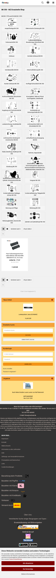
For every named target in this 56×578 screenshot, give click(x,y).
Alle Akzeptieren (28, 563)
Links (3, 463)
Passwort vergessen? (9, 371)
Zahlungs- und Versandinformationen (12, 456)
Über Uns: (28, 515)
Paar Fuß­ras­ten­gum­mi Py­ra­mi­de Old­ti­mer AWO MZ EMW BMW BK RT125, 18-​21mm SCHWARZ (14, 256)
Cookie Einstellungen (7, 467)
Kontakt (3, 442)
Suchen (28, 335)
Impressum (4, 438)
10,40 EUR (28, 318)
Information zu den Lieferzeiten (10, 449)
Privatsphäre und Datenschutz (10, 460)
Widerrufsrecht (5, 446)
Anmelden (28, 364)
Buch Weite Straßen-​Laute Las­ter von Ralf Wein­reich (28, 392)
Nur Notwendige (28, 569)
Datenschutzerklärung (15, 559)
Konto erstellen (7, 368)
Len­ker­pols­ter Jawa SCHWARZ (28, 314)
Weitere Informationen (28, 574)
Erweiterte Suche (28, 339)
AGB (2, 453)
